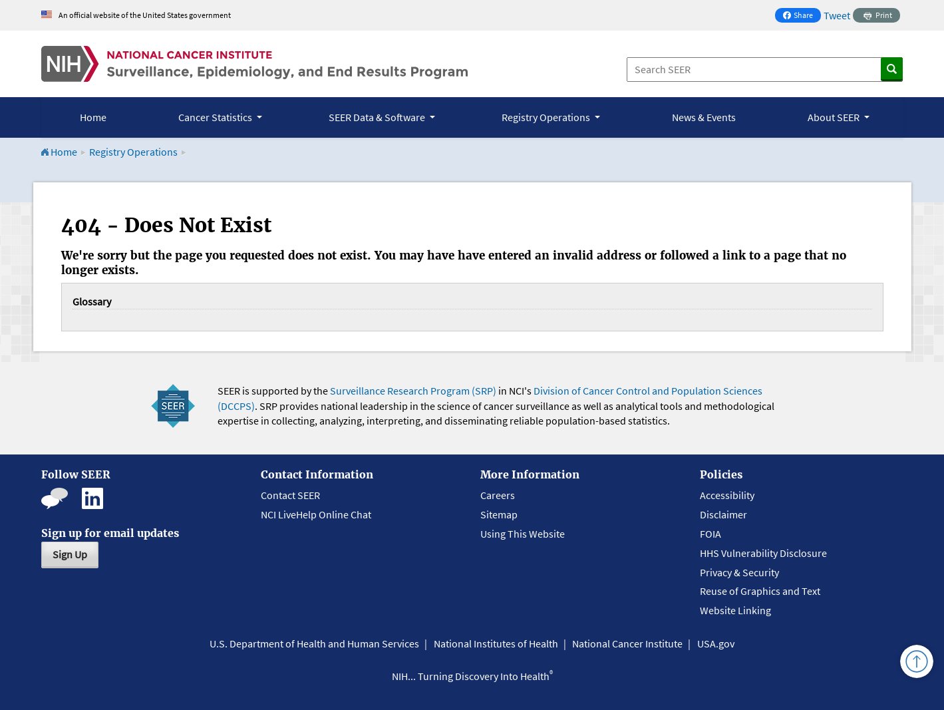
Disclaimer (723, 514)
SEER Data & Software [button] (378, 117)
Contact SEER (290, 495)
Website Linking (735, 610)
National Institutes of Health (496, 643)
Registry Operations (133, 151)
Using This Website (522, 533)
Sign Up (70, 554)
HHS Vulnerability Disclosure (763, 553)
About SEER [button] (835, 117)
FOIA (710, 533)
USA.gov (715, 643)
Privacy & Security (739, 572)
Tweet (837, 15)
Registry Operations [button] (547, 117)
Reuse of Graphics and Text (760, 591)
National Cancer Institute (627, 643)
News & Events (704, 117)
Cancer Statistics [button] (216, 117)
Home (93, 117)
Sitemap (499, 514)
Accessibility (727, 495)
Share (801, 16)
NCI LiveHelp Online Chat (316, 514)
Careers (497, 495)
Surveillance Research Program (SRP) (413, 390)
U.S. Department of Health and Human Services (314, 643)
